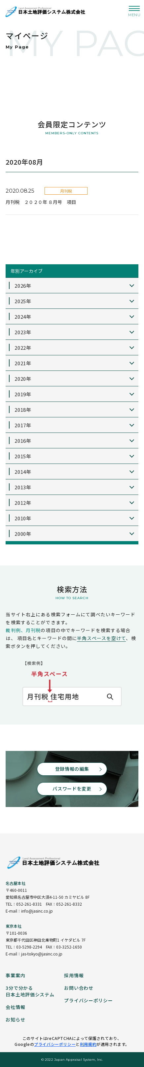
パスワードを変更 (72, 788)
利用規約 (88, 1044)
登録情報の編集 (72, 768)
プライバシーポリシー (55, 1044)
